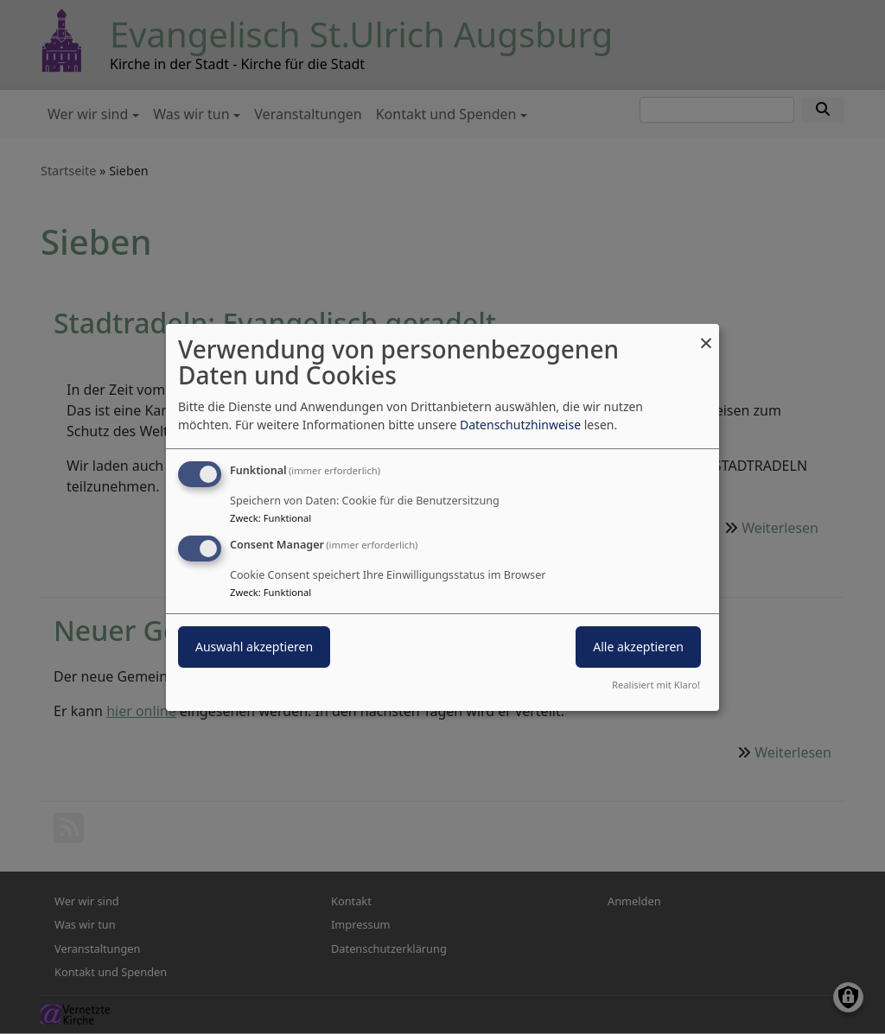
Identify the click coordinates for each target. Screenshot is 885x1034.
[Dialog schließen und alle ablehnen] (706, 334)
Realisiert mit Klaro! (656, 684)
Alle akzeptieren (638, 646)
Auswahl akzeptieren (254, 646)
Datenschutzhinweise (520, 424)
